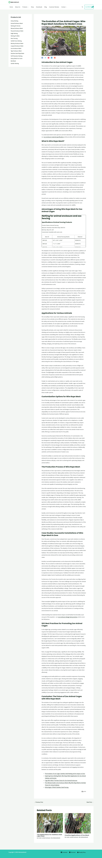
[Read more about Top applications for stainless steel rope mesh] (50, 822)
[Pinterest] (48, 58)
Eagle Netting (14, 34)
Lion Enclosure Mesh (16, 49)
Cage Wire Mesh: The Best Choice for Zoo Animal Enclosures (61, 780)
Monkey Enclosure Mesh (17, 44)
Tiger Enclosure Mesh (16, 51)
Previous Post (38, 802)
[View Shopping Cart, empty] (89, 7)
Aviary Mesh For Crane (17, 59)
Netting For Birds (15, 36)
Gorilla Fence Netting (16, 41)
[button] (82, 7)
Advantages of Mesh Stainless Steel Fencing (56, 787)
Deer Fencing (14, 39)
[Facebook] (42, 58)
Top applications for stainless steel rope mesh (49, 835)
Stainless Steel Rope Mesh (18, 54)
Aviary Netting (15, 21)
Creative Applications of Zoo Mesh (77, 835)
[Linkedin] (51, 58)
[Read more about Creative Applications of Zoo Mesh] (78, 823)
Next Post (90, 802)
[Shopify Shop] (82, 852)
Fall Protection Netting (17, 57)
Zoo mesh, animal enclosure (43, 837)
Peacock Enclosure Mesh (17, 31)
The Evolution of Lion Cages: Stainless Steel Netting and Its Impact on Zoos (65, 773)
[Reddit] (54, 58)
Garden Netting (15, 64)
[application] (28, 6)
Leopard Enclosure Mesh (17, 46)
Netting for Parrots (16, 26)
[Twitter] (45, 58)
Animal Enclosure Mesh (17, 23)
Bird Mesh (13, 62)
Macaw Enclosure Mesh (17, 28)
